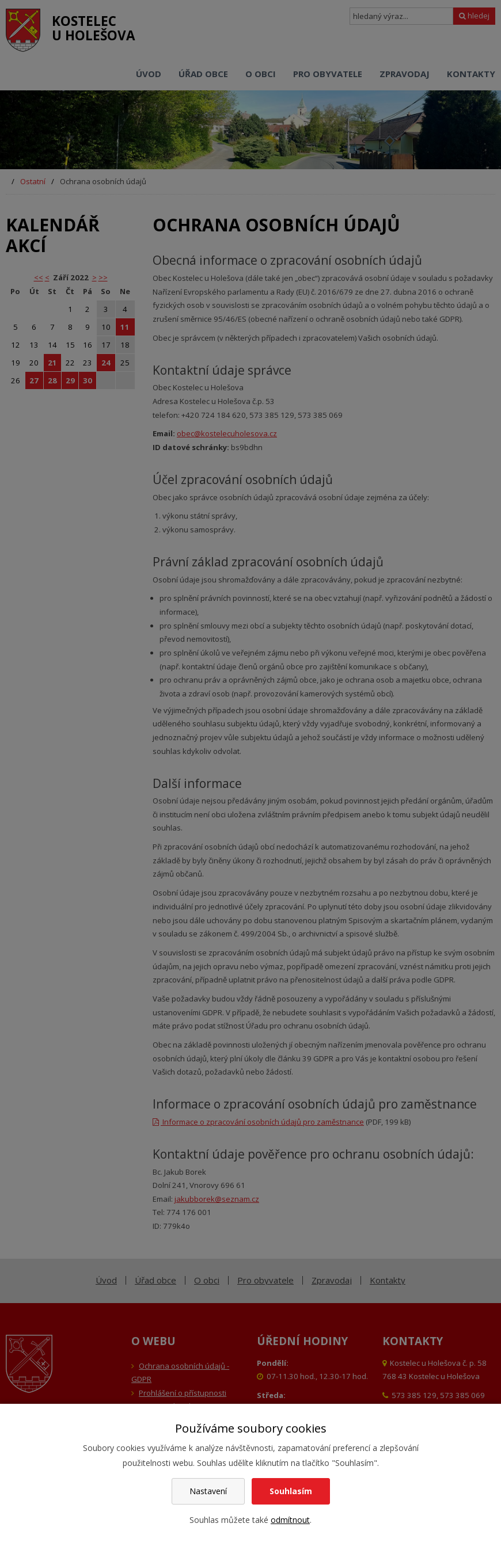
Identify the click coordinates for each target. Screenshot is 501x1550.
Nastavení (208, 1491)
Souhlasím (291, 1491)
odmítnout (290, 1519)
